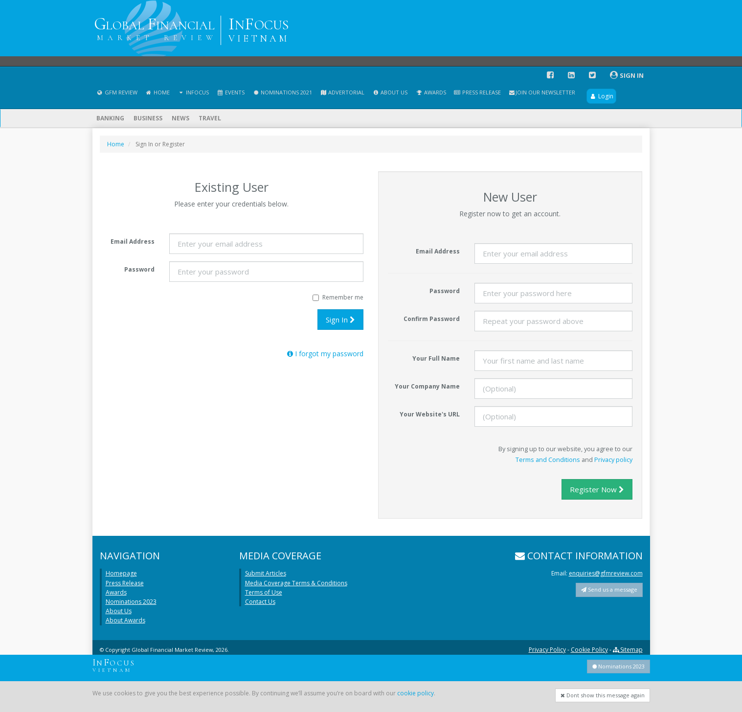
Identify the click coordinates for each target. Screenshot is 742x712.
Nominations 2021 (282, 92)
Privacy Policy (547, 649)
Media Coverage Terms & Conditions (296, 583)
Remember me (338, 297)
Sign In (340, 319)
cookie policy (415, 693)
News (180, 118)
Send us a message (609, 589)
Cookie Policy (589, 649)
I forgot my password (325, 353)
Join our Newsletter (542, 92)
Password (139, 269)
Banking (110, 118)
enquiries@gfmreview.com (606, 573)
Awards (430, 92)
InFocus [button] (193, 92)
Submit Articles (265, 573)
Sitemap (628, 649)
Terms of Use (263, 592)
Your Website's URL (430, 414)
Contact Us (260, 601)
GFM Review (116, 92)
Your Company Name (427, 386)
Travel (210, 118)
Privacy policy (613, 459)
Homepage (121, 573)
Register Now (597, 489)
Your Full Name (436, 358)
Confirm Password (432, 319)
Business (148, 118)
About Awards (125, 620)
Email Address (133, 241)
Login (601, 96)
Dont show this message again (603, 695)
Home (157, 92)
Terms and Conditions (548, 459)
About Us (389, 92)
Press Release (477, 92)
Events (231, 92)
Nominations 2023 (131, 601)
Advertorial (342, 92)
